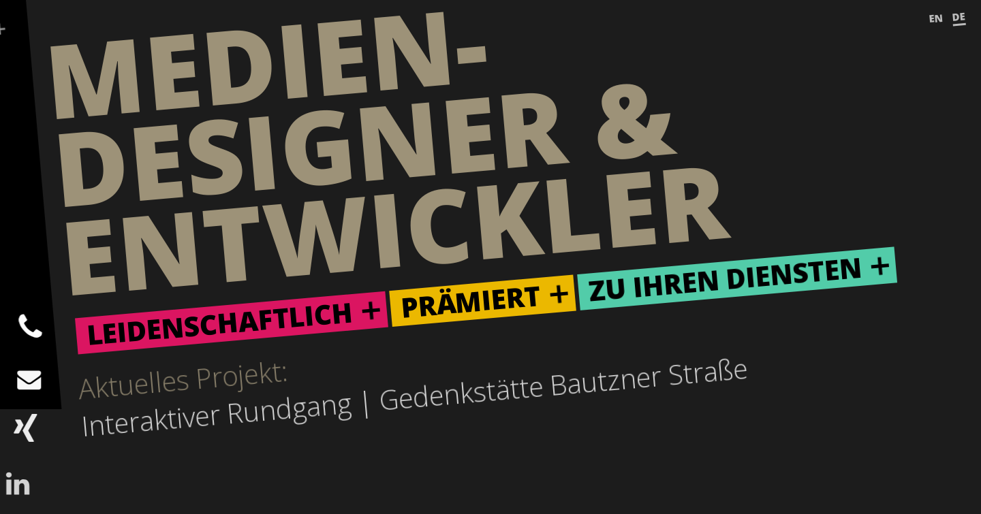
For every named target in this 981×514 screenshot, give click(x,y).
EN (936, 18)
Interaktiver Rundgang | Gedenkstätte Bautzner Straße (414, 397)
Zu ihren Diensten (725, 279)
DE (959, 16)
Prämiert (470, 301)
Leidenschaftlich (219, 323)
